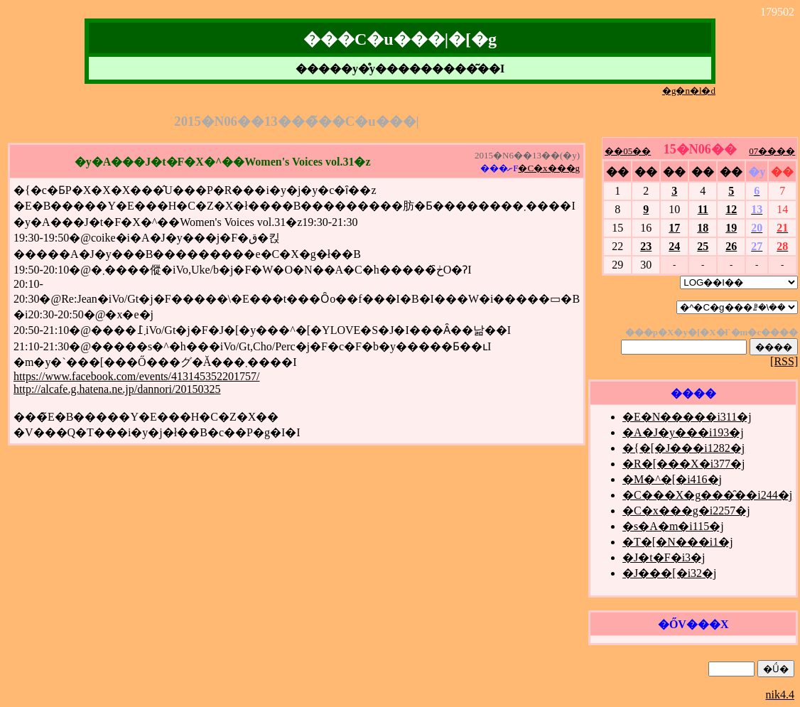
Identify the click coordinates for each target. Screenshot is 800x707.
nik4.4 (780, 695)
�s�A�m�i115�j (673, 526)
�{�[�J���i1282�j (683, 448)
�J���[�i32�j (669, 573)
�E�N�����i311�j (687, 417)
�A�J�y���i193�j (683, 432)
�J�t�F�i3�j (663, 557)
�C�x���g (549, 168)
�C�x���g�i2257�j (686, 510)
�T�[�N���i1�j (677, 542)
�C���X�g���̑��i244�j (707, 495)
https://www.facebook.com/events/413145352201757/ (136, 376)
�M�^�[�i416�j (672, 479)
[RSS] (784, 361)
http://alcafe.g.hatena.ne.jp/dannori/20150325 (116, 389)
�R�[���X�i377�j (683, 464)
